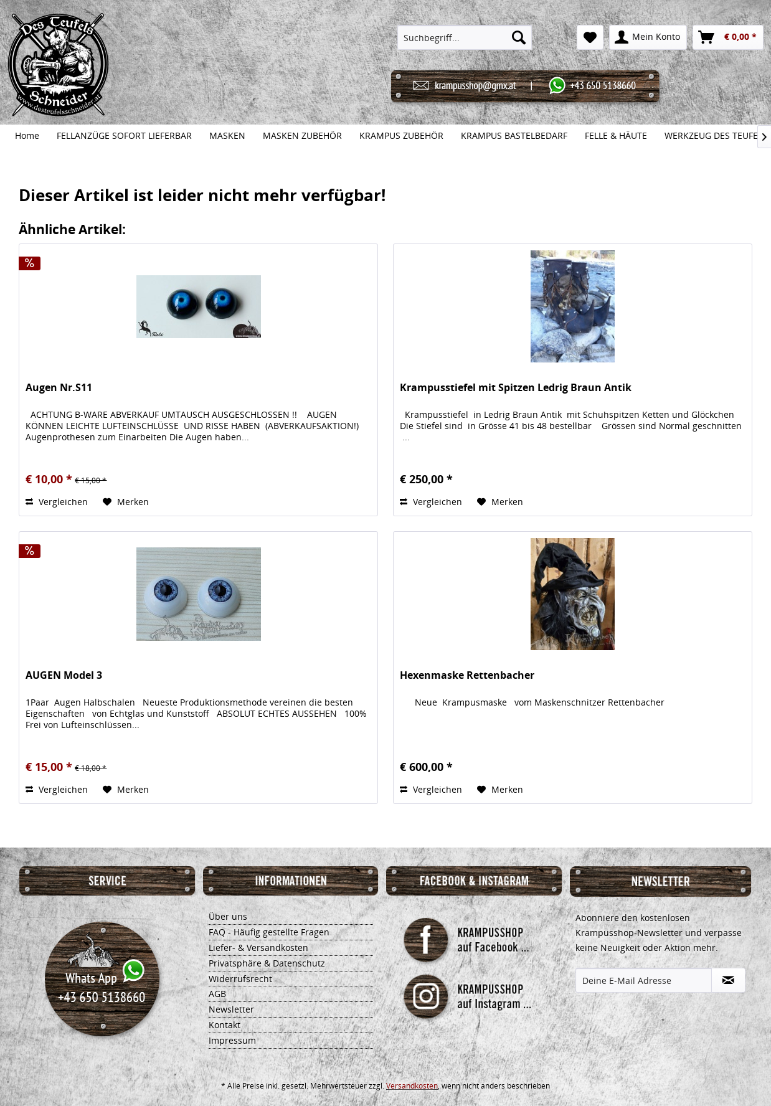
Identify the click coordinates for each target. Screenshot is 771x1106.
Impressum (232, 1040)
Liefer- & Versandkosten (258, 947)
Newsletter (231, 1009)
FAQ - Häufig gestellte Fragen (269, 932)
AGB (217, 994)
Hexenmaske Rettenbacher (467, 675)
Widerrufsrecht (240, 979)
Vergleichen (57, 502)
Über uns (228, 916)
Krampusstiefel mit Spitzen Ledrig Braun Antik (515, 387)
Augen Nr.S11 (59, 387)
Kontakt (224, 1025)
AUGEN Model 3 (64, 675)
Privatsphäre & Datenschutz (267, 963)
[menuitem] (464, 37)
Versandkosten (412, 1085)
